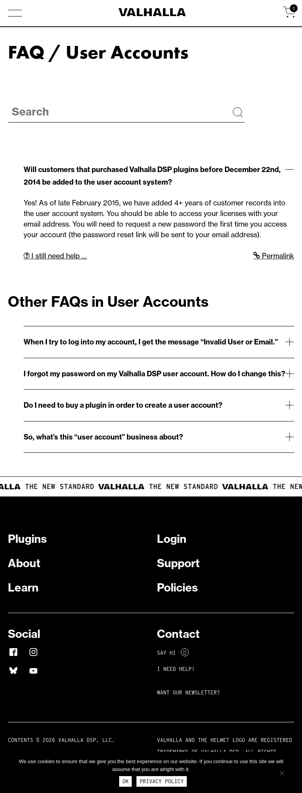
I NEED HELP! (176, 669)
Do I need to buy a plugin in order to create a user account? (123, 405)
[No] (281, 773)
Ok (125, 781)
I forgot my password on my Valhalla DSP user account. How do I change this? (154, 373)
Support (178, 563)
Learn (23, 587)
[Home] (151, 13)
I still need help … (55, 255)
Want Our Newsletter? (188, 692)
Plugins (27, 539)
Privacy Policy (162, 781)
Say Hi (173, 653)
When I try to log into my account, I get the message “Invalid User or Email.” (151, 341)
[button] (15, 14)
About (24, 563)
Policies (177, 587)
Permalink (273, 255)
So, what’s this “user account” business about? (103, 436)
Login (171, 539)
